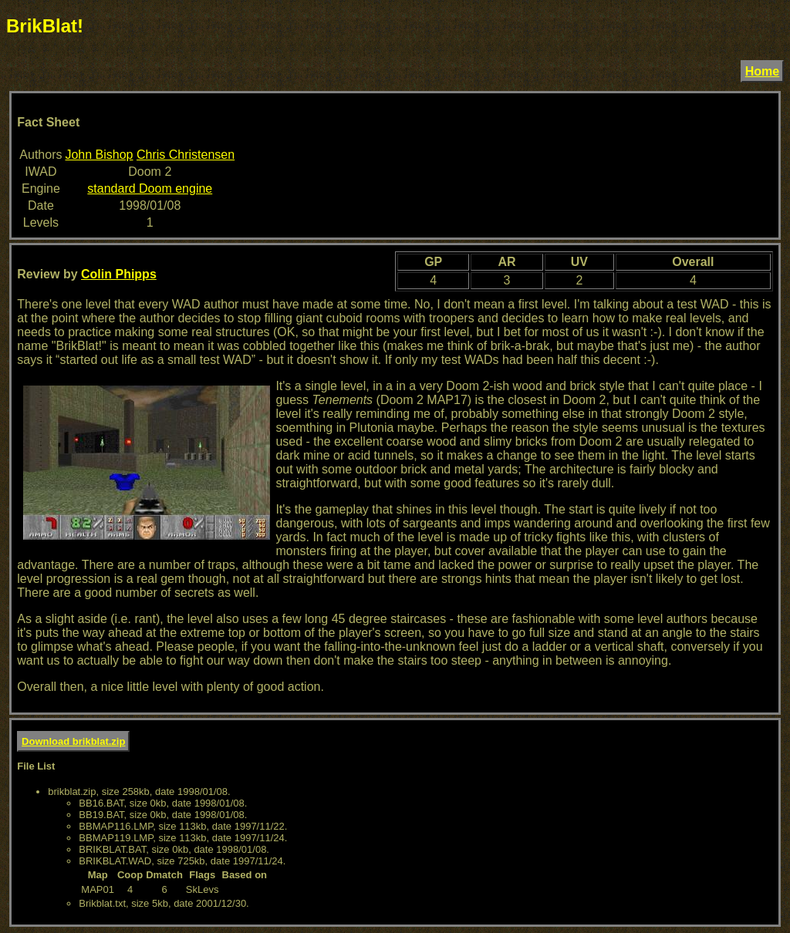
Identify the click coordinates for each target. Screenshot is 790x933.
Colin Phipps (119, 274)
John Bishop (99, 154)
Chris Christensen (186, 154)
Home (762, 71)
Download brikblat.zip (73, 741)
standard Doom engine (149, 188)
